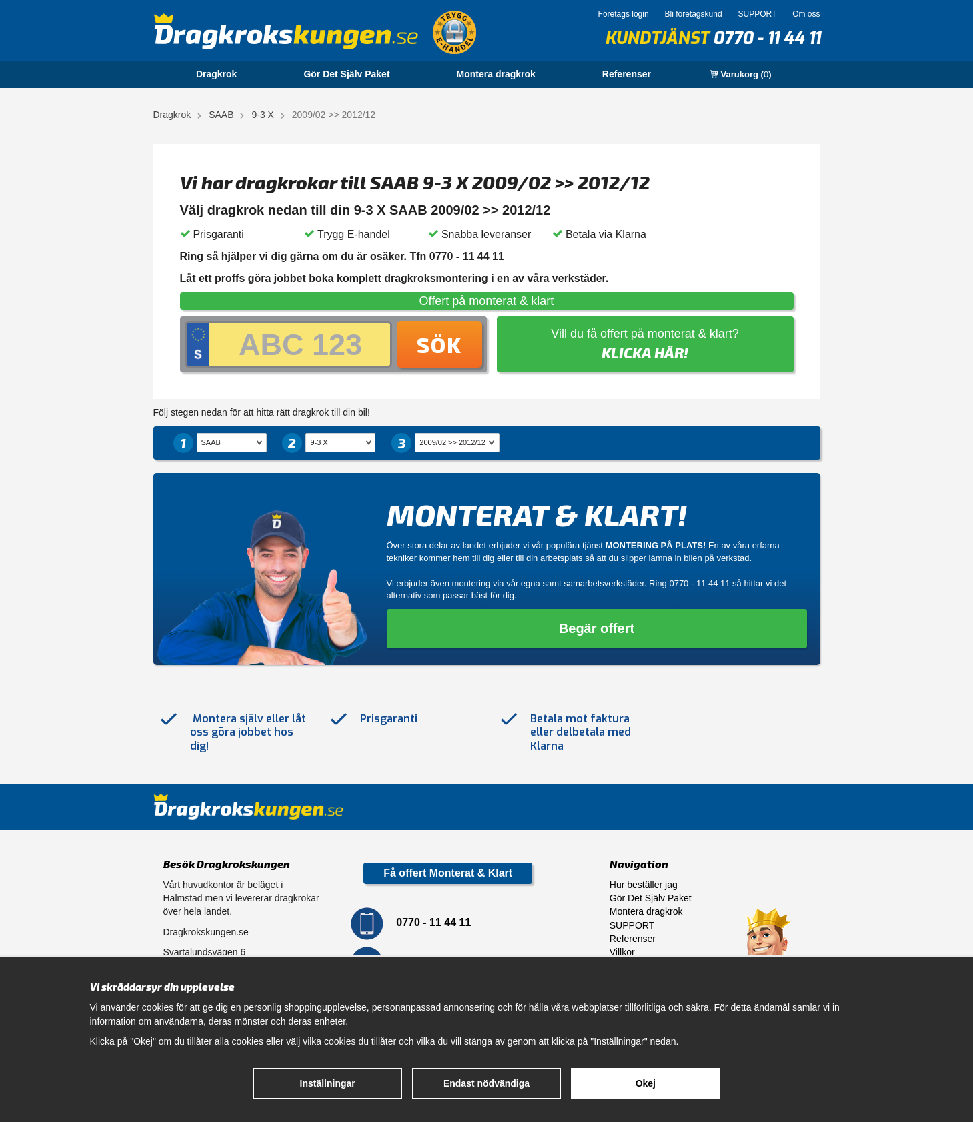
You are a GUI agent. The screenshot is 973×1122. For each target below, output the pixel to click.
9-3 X (262, 114)
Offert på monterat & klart (486, 301)
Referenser (626, 74)
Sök (439, 344)
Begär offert (596, 628)
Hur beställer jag (644, 884)
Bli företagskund (693, 14)
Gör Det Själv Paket (346, 74)
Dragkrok (216, 74)
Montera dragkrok (496, 74)
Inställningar (327, 1083)
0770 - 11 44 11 (766, 38)
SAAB (221, 114)
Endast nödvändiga (486, 1083)
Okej (646, 1083)
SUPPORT (757, 14)
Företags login (623, 14)
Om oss (806, 14)
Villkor (622, 952)
